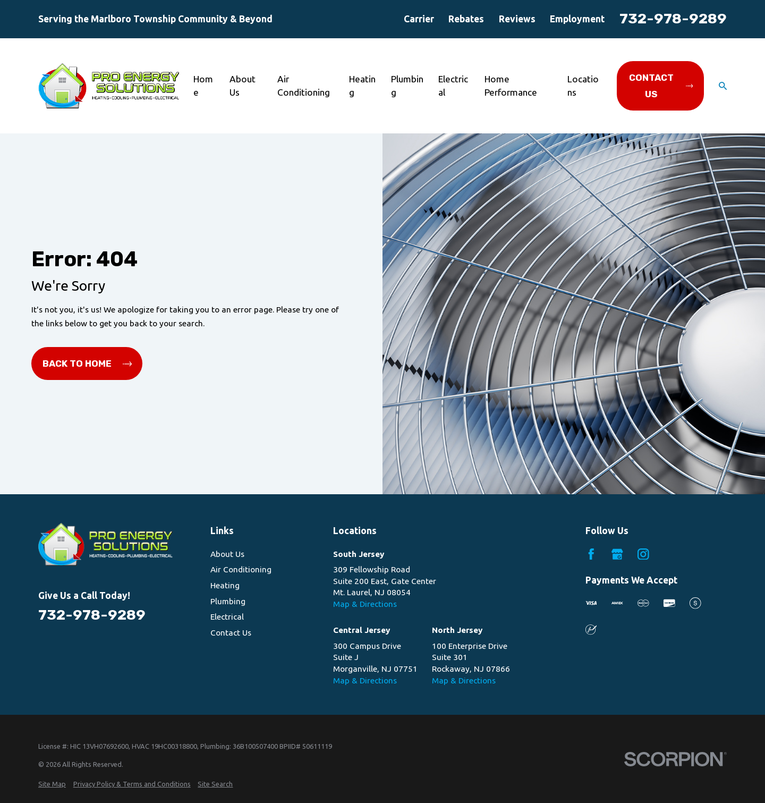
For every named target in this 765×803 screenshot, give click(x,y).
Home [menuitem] (203, 85)
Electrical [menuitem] (453, 85)
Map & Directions (365, 603)
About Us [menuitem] (243, 85)
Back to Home (87, 363)
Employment (577, 19)
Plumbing (227, 601)
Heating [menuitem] (362, 85)
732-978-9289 (673, 18)
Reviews (517, 19)
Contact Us (661, 85)
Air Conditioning (240, 569)
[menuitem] (52, 784)
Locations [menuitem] (583, 85)
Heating (225, 585)
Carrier (419, 19)
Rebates (466, 19)
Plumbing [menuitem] (407, 85)
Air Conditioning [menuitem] (303, 85)
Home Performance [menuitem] (510, 85)
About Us (227, 554)
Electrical (227, 616)
